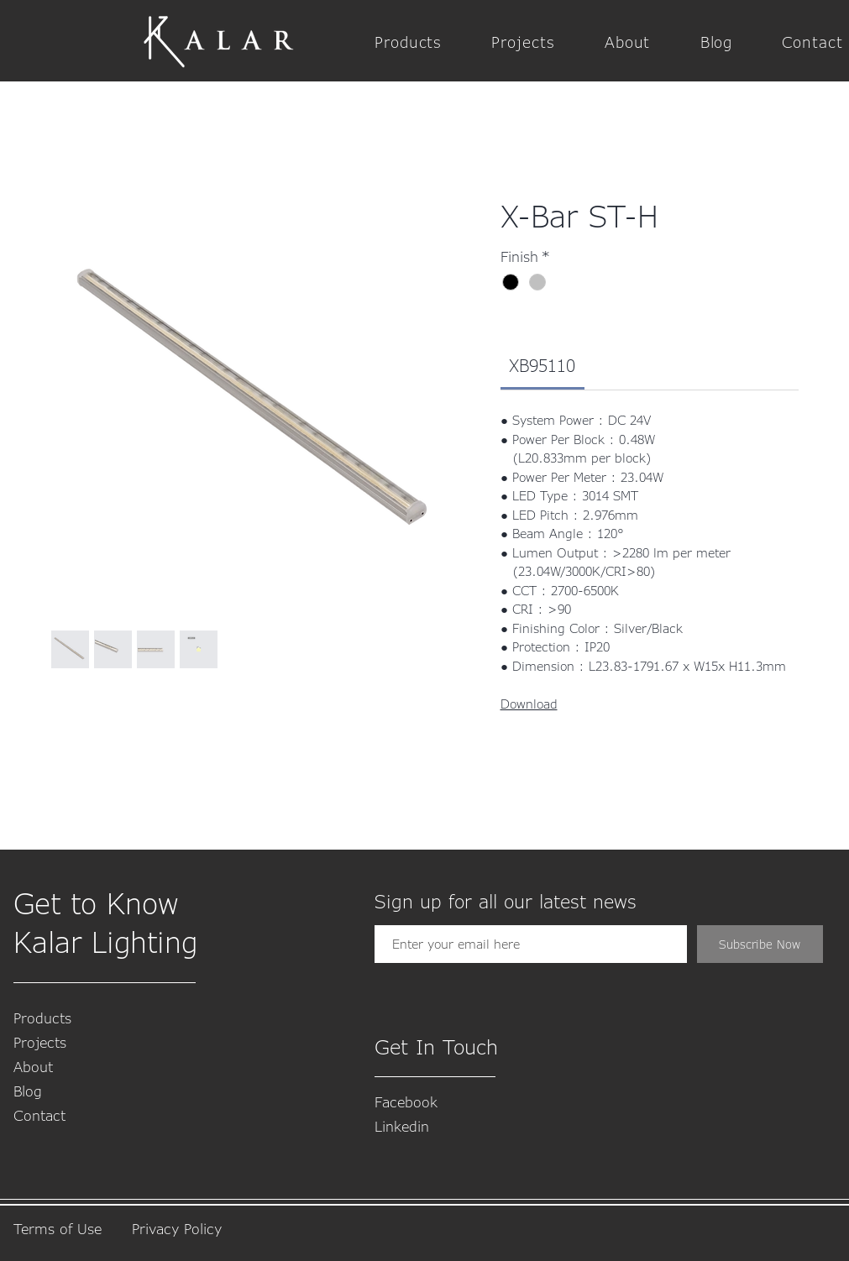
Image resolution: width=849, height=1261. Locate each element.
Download (529, 703)
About (33, 1066)
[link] (542, 365)
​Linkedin (402, 1126)
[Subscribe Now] (760, 944)
